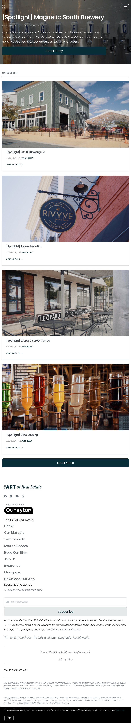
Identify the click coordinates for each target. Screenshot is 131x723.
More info (120, 710)
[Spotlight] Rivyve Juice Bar (23, 246)
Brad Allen (27, 158)
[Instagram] (23, 496)
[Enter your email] (68, 602)
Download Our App (19, 579)
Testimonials (14, 539)
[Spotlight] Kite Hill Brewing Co (25, 152)
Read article (14, 165)
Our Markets (14, 532)
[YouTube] (17, 496)
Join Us (10, 559)
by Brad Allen (11, 25)
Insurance (12, 565)
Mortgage (12, 572)
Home (9, 526)
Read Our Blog (15, 552)
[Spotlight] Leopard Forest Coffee (28, 340)
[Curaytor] (18, 513)
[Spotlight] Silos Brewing (22, 435)
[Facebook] (5, 496)
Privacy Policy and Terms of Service (62, 629)
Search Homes (16, 546)
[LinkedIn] (11, 496)
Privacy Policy (65, 659)
